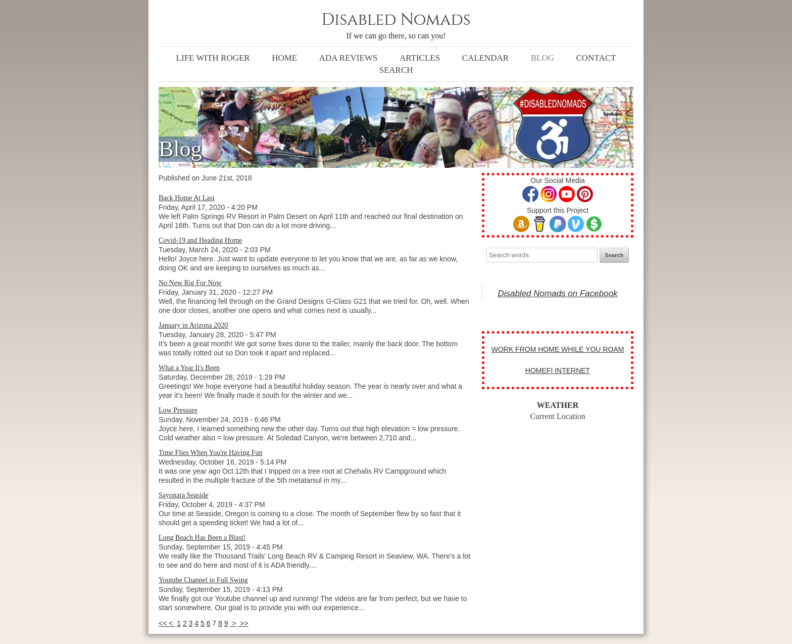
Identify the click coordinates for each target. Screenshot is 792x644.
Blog (542, 58)
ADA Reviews (348, 58)
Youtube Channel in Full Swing (203, 580)
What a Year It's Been (189, 368)
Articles (420, 58)
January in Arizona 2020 (193, 325)
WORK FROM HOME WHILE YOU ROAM (557, 349)
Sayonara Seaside (183, 495)
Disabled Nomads (395, 20)
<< (164, 623)
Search (396, 70)
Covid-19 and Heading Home (200, 240)
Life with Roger (213, 58)
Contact (596, 58)
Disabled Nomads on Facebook (557, 293)
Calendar (485, 58)
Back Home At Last (187, 198)
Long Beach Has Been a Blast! (202, 537)
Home (284, 58)
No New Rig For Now (190, 283)
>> (243, 623)
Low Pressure (178, 410)
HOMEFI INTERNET (557, 370)
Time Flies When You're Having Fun (211, 452)
